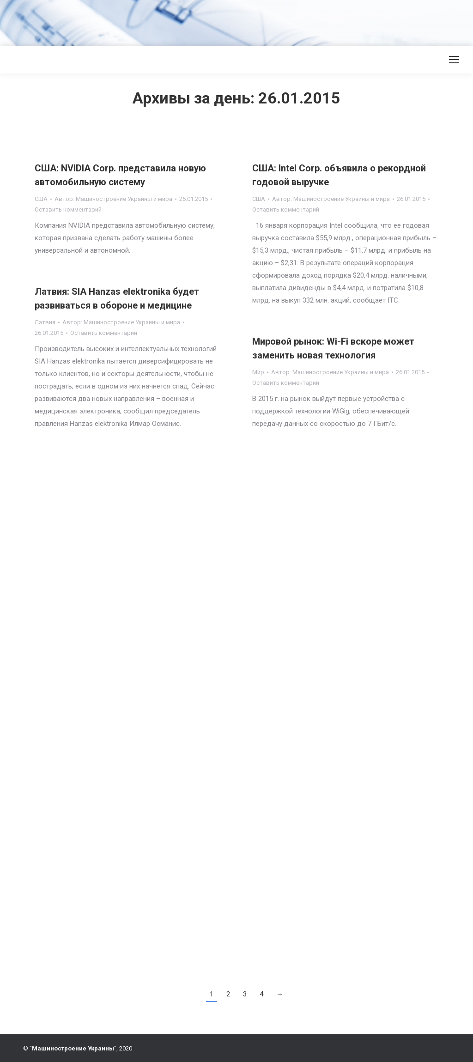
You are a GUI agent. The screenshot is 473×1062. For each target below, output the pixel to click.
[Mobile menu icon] (454, 59)
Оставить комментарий (68, 209)
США (41, 198)
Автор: (113, 198)
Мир (258, 372)
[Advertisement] (168, 21)
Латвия (45, 322)
